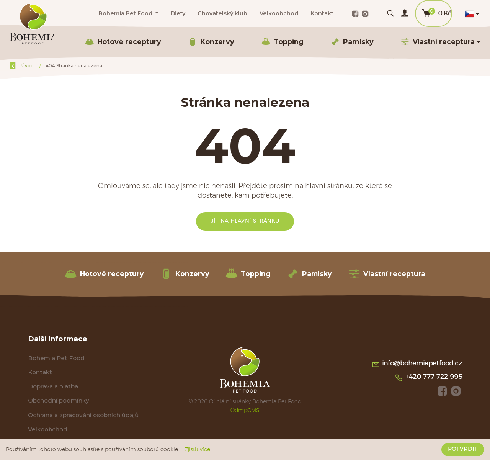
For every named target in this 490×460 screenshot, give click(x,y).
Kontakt (321, 13)
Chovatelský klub (222, 13)
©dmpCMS (245, 411)
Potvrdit (463, 449)
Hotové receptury (123, 41)
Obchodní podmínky (58, 401)
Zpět (20, 66)
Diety (178, 13)
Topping (282, 41)
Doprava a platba (53, 387)
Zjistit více (197, 449)
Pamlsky (352, 41)
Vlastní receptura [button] (437, 41)
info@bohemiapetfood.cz (417, 365)
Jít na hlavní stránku (245, 221)
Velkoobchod (279, 13)
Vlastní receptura (386, 274)
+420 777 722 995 (428, 378)
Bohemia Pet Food (56, 358)
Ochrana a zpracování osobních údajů (83, 416)
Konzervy (211, 41)
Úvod (49, 66)
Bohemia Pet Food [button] (126, 13)
